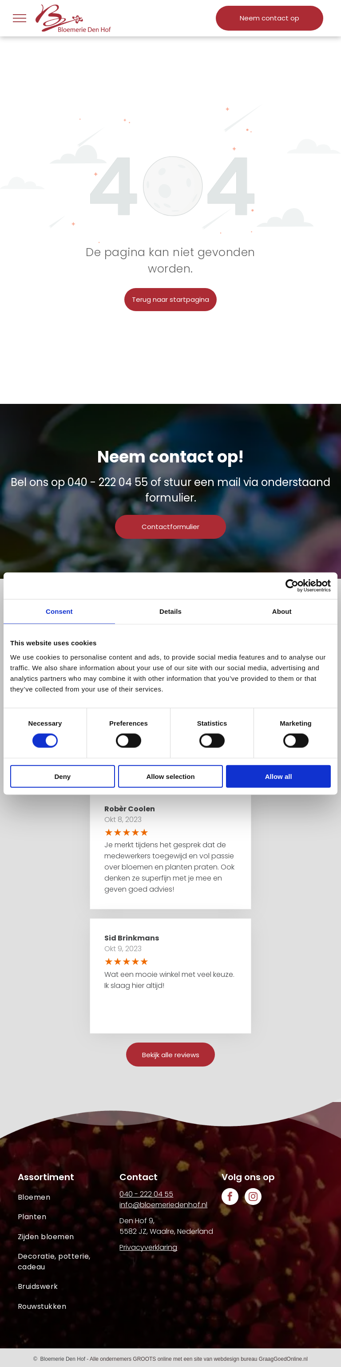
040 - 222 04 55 (107, 482)
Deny (62, 776)
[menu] (19, 18)
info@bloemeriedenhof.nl (163, 1205)
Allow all (278, 776)
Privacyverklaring (148, 1247)
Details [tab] (170, 611)
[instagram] (253, 1197)
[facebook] (230, 1197)
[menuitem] (68, 1197)
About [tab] (282, 611)
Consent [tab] (59, 611)
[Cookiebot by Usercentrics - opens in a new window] (292, 586)
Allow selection (170, 776)
